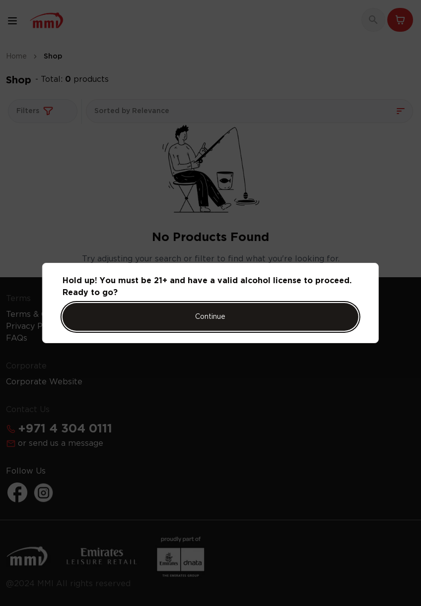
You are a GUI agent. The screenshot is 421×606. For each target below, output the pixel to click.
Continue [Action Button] (210, 317)
